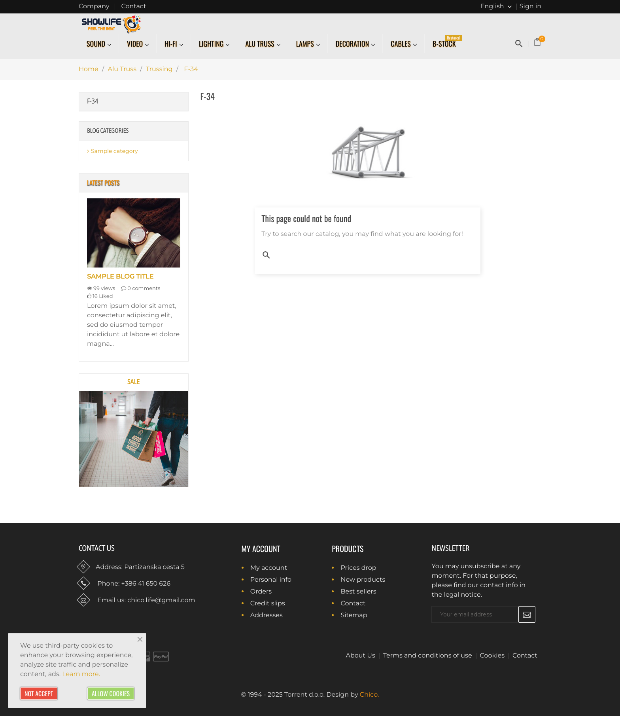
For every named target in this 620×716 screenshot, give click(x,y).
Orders (260, 592)
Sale (133, 381)
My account (261, 548)
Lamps (306, 44)
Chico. (369, 695)
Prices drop (357, 568)
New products (362, 580)
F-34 (92, 101)
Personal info (270, 580)
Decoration (353, 44)
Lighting (212, 44)
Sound (97, 44)
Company (94, 6)
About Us (360, 656)
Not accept (39, 693)
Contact (133, 6)
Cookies (492, 656)
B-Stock (447, 42)
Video (135, 44)
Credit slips (267, 604)
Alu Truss (260, 44)
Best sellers (357, 592)
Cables (401, 44)
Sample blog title (120, 277)
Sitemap (353, 615)
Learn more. (81, 674)
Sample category (114, 151)
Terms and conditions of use (427, 656)
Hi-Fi (171, 44)
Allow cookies (111, 693)
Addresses (266, 615)
